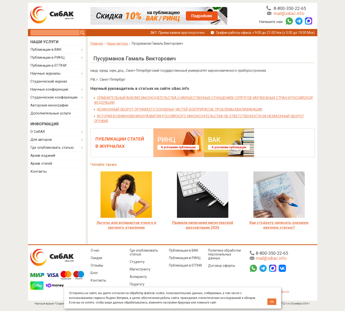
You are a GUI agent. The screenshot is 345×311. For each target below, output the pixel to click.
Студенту (137, 262)
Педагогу (137, 284)
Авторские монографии (49, 105)
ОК (272, 302)
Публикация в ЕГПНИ (48, 65)
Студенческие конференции (53, 97)
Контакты (38, 171)
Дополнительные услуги (50, 113)
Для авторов (41, 139)
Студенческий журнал (48, 81)
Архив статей (41, 163)
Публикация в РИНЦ (185, 258)
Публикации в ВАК (45, 49)
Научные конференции (49, 89)
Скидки (96, 258)
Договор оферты (221, 266)
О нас (95, 250)
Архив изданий (42, 155)
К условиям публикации (178, 147)
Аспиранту (138, 277)
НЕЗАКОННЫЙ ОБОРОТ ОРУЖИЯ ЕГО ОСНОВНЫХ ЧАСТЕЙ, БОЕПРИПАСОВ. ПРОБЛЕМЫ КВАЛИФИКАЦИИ (179, 109)
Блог (94, 273)
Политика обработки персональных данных (224, 254)
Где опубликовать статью (52, 147)
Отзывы (97, 265)
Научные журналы (45, 73)
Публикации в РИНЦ (47, 57)
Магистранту (140, 269)
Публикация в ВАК (183, 250)
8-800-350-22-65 (290, 8)
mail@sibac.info (289, 13)
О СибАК (37, 131)
